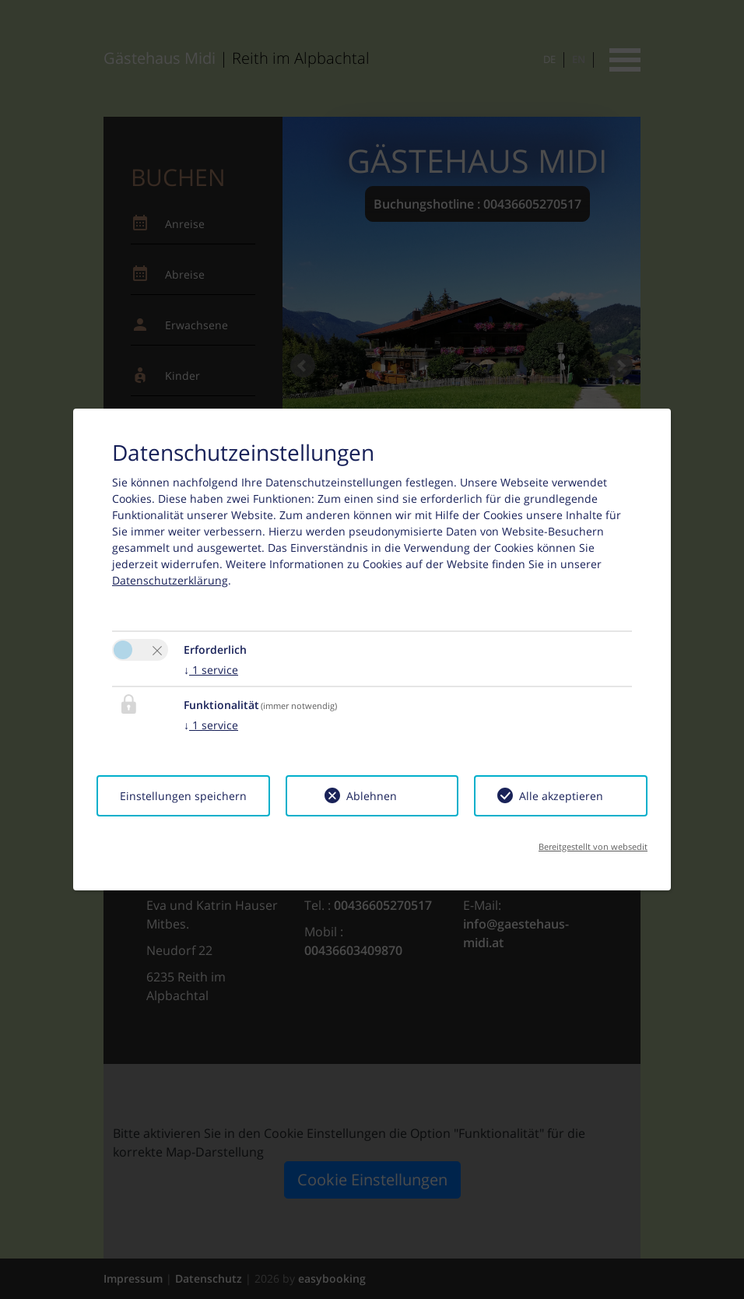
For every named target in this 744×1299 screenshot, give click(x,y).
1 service (211, 669)
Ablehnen (371, 795)
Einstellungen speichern (183, 795)
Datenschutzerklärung (170, 580)
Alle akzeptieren (561, 795)
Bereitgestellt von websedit (593, 846)
